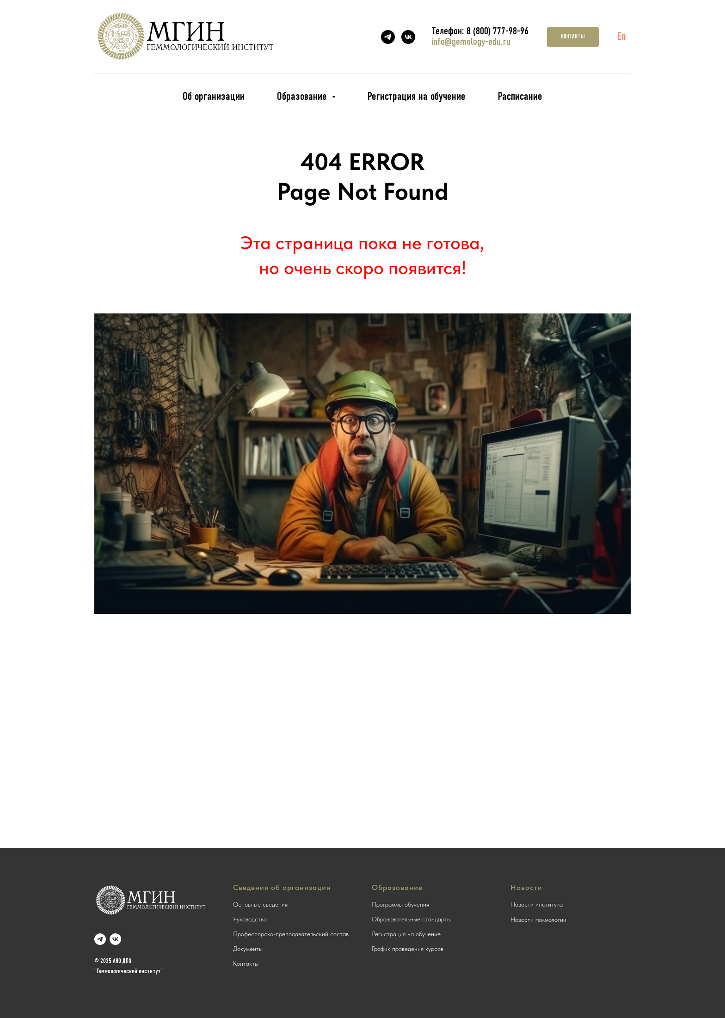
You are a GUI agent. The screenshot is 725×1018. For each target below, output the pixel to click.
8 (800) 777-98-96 (497, 31)
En (621, 37)
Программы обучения (400, 904)
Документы (248, 948)
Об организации (214, 97)
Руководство (250, 919)
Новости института (536, 904)
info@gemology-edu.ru (470, 42)
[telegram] (388, 37)
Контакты (245, 963)
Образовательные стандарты (411, 919)
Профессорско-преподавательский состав (291, 934)
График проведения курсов (407, 948)
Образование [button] (303, 97)
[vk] (408, 37)
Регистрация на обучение (417, 97)
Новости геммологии (538, 919)
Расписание (520, 97)
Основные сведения (260, 904)
